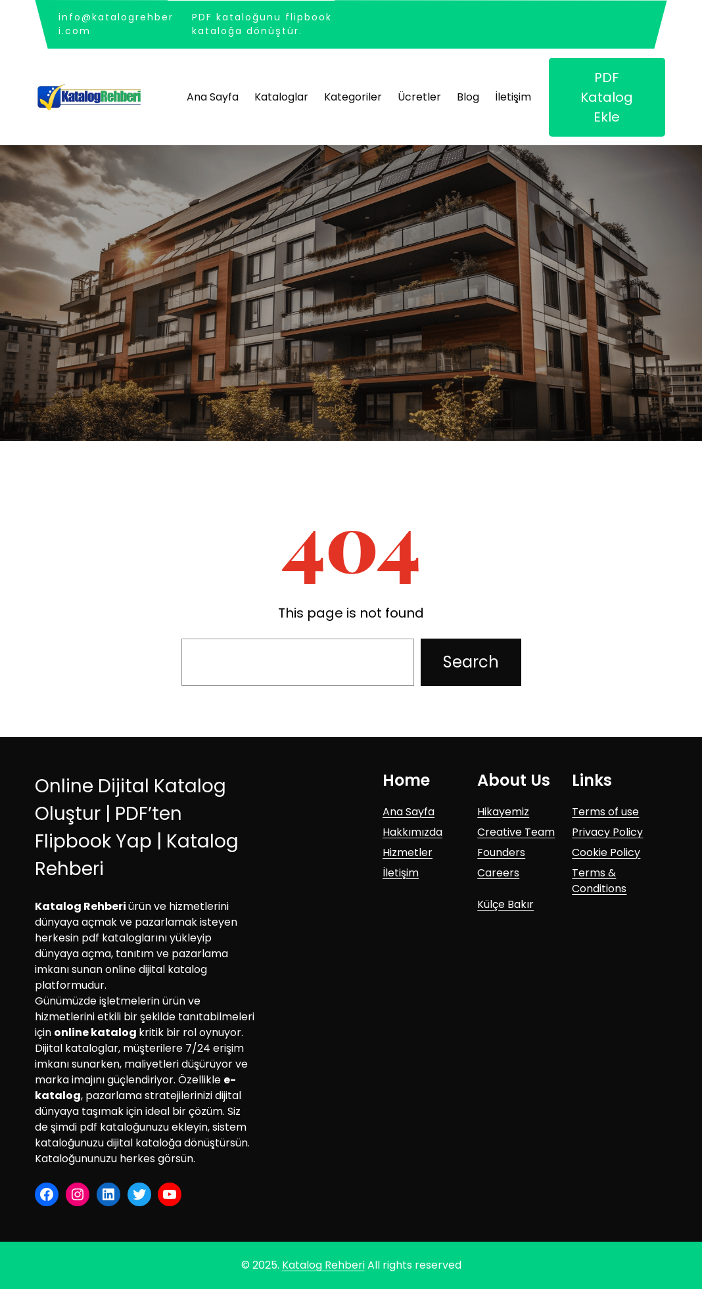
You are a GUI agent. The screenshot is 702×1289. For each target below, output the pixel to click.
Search (471, 662)
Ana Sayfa (408, 811)
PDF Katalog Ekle (606, 97)
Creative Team (516, 832)
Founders (501, 852)
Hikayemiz (503, 811)
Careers (498, 872)
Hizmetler (408, 852)
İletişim (401, 872)
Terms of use (605, 811)
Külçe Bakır (505, 904)
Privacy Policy (607, 832)
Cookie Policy (606, 852)
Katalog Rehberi (323, 1265)
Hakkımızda (412, 832)
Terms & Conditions (599, 880)
